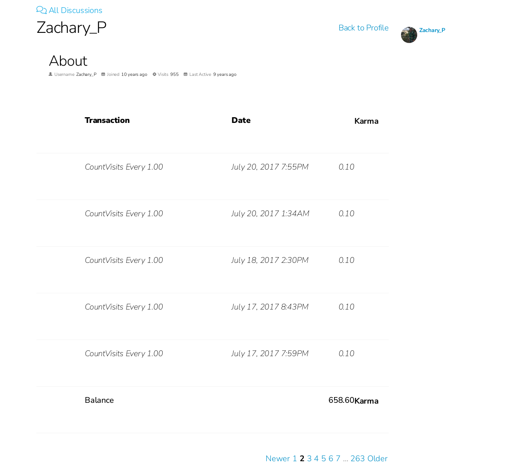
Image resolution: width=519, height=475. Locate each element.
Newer (278, 459)
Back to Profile (364, 27)
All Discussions (69, 10)
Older (377, 459)
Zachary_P (432, 30)
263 (357, 459)
